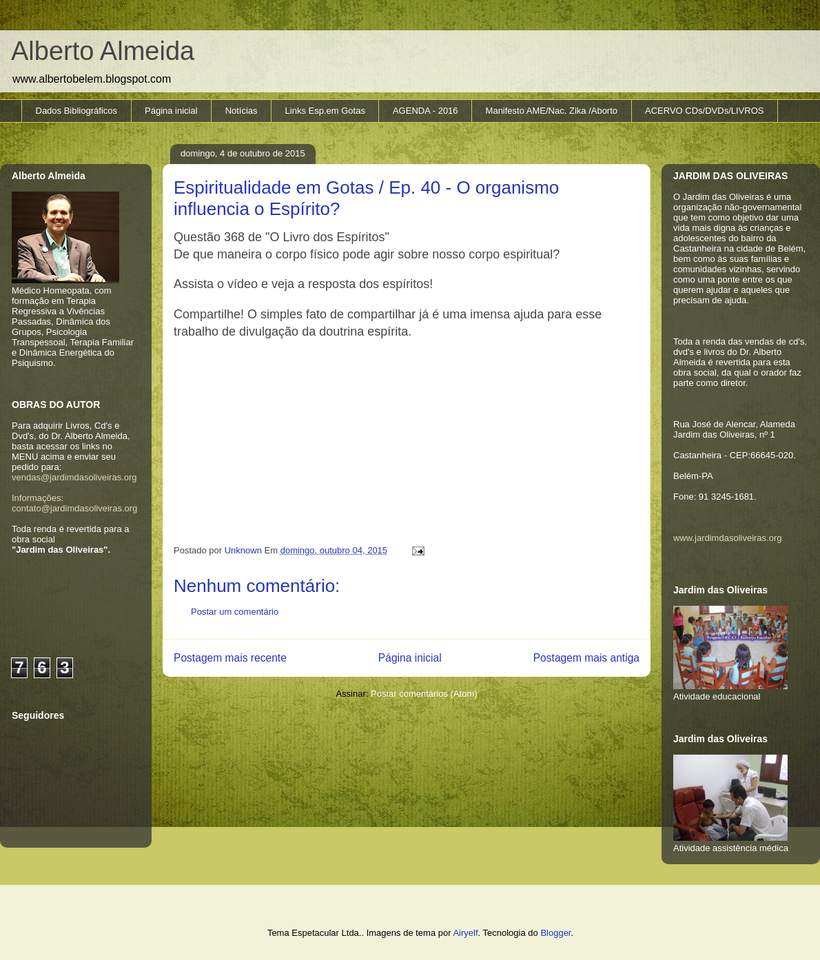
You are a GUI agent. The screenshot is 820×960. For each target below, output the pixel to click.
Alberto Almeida (102, 51)
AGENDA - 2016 (425, 110)
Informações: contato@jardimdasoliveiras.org (74, 503)
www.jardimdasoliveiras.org (727, 538)
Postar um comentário (234, 611)
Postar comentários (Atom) (424, 693)
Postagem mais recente (230, 658)
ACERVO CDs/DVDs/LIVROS (704, 110)
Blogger (555, 933)
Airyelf (465, 933)
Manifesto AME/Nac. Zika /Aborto (551, 110)
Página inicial (171, 110)
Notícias (241, 110)
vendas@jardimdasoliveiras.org (74, 477)
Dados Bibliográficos (77, 110)
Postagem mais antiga (586, 658)
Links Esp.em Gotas (325, 110)
